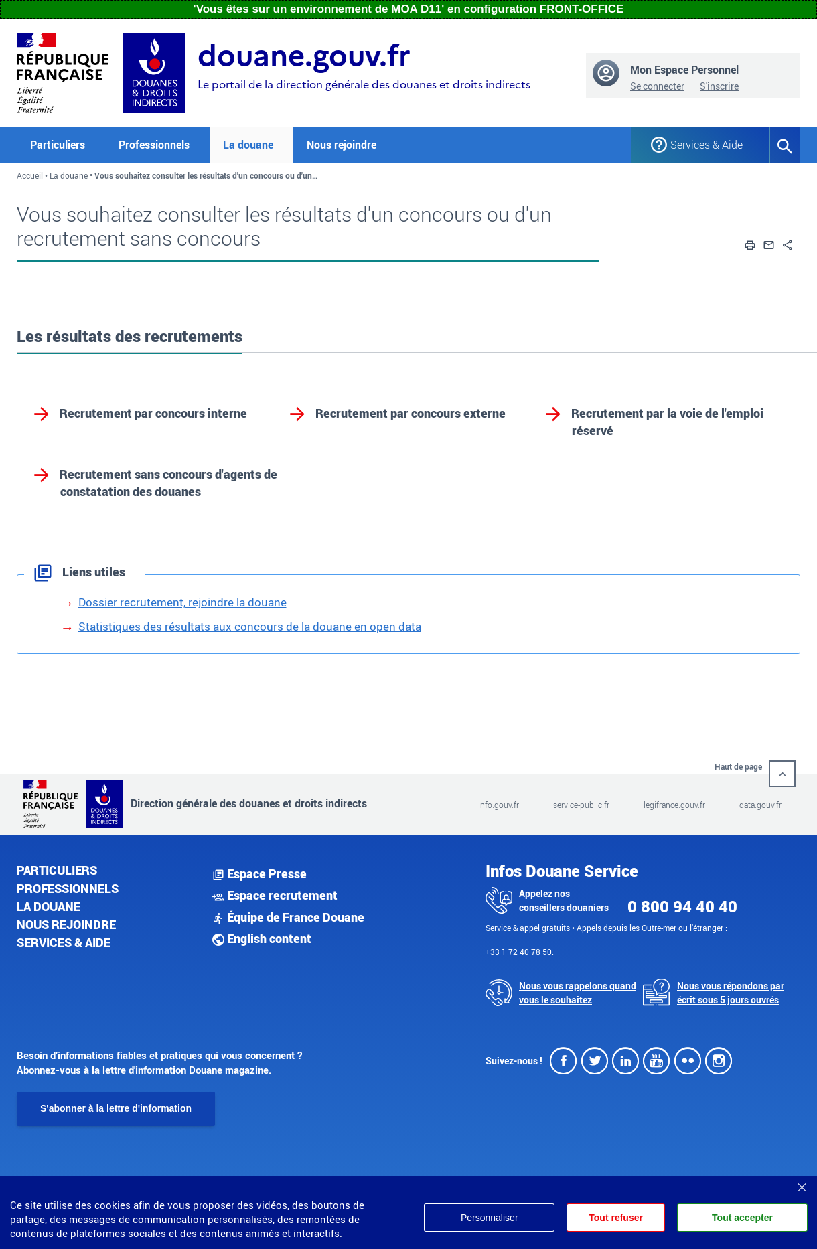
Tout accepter (742, 1217)
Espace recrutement (275, 895)
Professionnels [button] (154, 144)
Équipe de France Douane (288, 917)
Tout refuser (616, 1217)
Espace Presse (259, 873)
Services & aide (63, 942)
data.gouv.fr (760, 804)
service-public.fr (581, 804)
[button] (750, 243)
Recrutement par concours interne (153, 413)
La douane (69, 175)
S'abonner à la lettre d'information (116, 1108)
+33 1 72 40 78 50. (520, 951)
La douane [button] (248, 144)
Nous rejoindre (341, 144)
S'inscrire (719, 86)
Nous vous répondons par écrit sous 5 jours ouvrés (730, 992)
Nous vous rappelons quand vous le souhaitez (577, 992)
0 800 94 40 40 (682, 906)
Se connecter (657, 86)
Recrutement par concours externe (410, 413)
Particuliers (57, 870)
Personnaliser (489, 1217)
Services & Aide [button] (706, 144)
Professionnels (68, 888)
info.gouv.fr (498, 804)
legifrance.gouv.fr (674, 804)
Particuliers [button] (57, 144)
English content (261, 938)
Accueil (30, 175)
